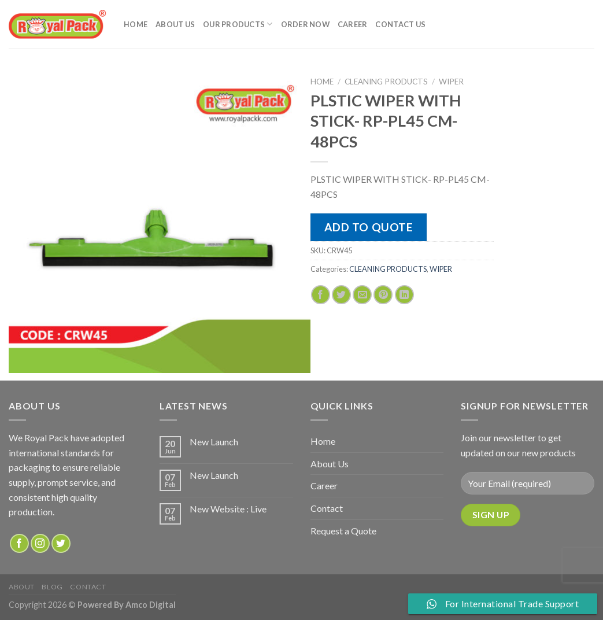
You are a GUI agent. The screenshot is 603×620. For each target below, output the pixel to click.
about (22, 586)
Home (135, 24)
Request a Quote (343, 530)
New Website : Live (228, 508)
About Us (175, 24)
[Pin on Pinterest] (383, 294)
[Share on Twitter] (341, 294)
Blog (52, 586)
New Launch (214, 441)
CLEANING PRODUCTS (386, 81)
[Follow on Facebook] (19, 543)
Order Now (305, 24)
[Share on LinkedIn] (404, 294)
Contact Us (400, 24)
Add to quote (368, 227)
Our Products (238, 24)
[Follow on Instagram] (40, 543)
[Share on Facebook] (320, 294)
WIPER (451, 81)
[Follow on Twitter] (61, 543)
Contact (326, 508)
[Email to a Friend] (362, 294)
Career (353, 24)
